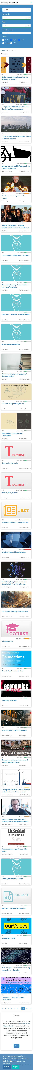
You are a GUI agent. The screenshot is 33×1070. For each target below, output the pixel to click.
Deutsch (7, 40)
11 (27, 1008)
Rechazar (7, 1067)
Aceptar (15, 1067)
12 (30, 1008)
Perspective (6, 14)
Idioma (4, 37)
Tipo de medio (7, 30)
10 (23, 1008)
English (15, 40)
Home (3, 50)
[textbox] (16, 33)
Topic (4, 22)
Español (23, 40)
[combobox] (16, 33)
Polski (14, 43)
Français (7, 43)
